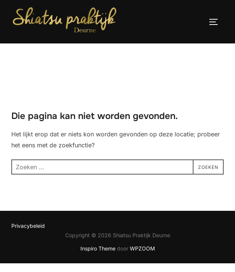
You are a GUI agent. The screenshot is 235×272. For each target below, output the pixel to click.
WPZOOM (142, 218)
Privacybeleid (28, 195)
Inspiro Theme (97, 218)
